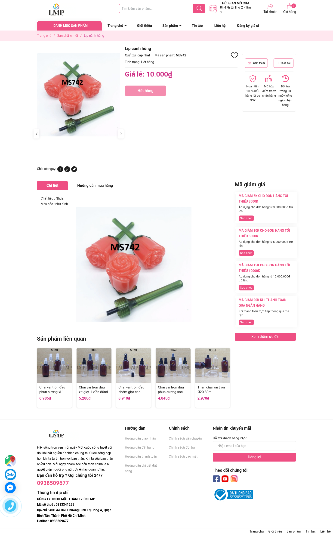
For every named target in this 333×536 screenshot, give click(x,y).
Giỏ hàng (289, 8)
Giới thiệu (144, 26)
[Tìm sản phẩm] (162, 8)
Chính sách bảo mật (183, 456)
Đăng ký (254, 457)
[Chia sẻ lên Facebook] (60, 171)
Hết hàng (145, 92)
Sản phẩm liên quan (61, 339)
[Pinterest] (67, 171)
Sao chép (246, 218)
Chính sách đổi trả (182, 447)
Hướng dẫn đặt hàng (139, 447)
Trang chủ (115, 26)
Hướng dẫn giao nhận (140, 438)
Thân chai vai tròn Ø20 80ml (211, 389)
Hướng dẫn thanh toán (141, 456)
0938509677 (53, 483)
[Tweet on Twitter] (74, 171)
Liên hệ (220, 26)
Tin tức (197, 26)
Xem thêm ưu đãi (265, 336)
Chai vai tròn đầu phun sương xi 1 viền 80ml (52, 391)
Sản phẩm (170, 26)
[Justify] (199, 8)
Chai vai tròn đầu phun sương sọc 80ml (171, 391)
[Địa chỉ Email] (254, 445)
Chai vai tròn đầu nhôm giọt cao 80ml (131, 391)
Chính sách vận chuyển (185, 438)
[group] (78, 95)
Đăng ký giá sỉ (248, 26)
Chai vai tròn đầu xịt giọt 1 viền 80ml (93, 389)
